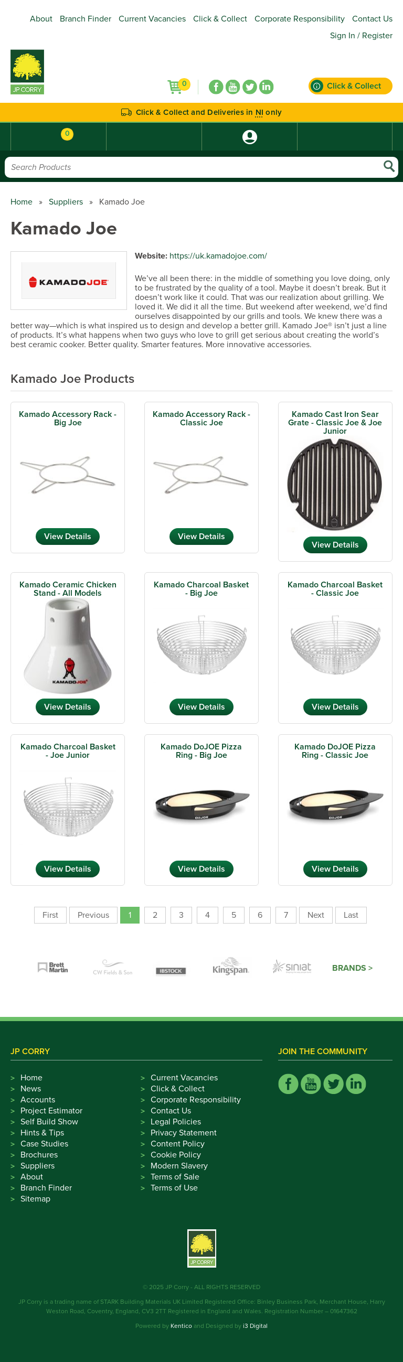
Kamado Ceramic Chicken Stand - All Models (67, 589)
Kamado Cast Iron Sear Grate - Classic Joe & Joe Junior (335, 422)
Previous (93, 915)
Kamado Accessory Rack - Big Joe (67, 418)
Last (351, 915)
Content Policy (178, 1144)
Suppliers (66, 202)
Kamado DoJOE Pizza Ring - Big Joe (201, 751)
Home (21, 202)
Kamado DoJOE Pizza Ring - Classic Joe (335, 751)
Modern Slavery (179, 1166)
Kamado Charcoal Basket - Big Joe (201, 589)
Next (315, 915)
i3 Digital (255, 1325)
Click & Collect (220, 19)
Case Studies (44, 1144)
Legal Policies (176, 1122)
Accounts (37, 1100)
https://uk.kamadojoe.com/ (218, 256)
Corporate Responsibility (299, 19)
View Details (67, 536)
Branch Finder (85, 19)
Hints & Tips (42, 1133)
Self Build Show (49, 1122)
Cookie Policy (176, 1155)
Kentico (181, 1325)
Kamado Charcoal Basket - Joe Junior (67, 751)
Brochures (39, 1155)
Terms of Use (174, 1188)
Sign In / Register (361, 35)
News (30, 1089)
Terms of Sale (175, 1177)
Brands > (352, 968)
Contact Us (372, 19)
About (41, 19)
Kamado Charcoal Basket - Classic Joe (335, 589)
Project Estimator (51, 1111)
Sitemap (35, 1199)
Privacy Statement (184, 1133)
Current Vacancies (152, 19)
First (50, 915)
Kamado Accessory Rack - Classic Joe (201, 418)
